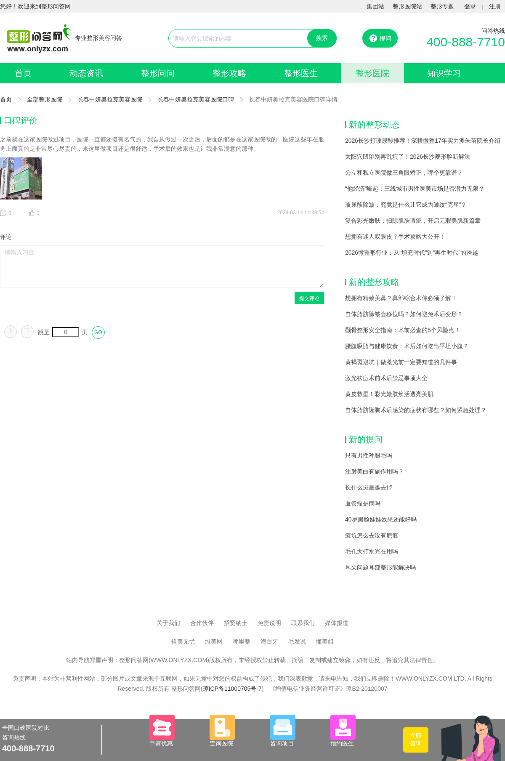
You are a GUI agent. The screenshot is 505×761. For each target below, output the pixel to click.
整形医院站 (407, 6)
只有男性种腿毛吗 (368, 455)
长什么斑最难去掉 (368, 487)
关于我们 (168, 623)
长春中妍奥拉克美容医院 (109, 99)
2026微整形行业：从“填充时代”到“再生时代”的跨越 (411, 252)
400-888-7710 (465, 42)
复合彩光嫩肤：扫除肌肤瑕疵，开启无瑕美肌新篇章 (413, 220)
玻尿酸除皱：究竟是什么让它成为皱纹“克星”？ (406, 204)
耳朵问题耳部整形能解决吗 (380, 567)
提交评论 (309, 298)
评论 (6, 237)
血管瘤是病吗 (362, 503)
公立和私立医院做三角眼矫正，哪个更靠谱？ (404, 172)
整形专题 (442, 6)
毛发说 (297, 641)
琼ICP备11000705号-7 (232, 688)
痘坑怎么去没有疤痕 (371, 535)
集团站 (375, 6)
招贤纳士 (235, 623)
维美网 (214, 641)
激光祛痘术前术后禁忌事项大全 (386, 378)
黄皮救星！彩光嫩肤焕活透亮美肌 (389, 394)
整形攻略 (229, 73)
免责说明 (269, 623)
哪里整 (241, 641)
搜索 (322, 38)
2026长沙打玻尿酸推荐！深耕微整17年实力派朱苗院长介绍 (422, 140)
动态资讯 (86, 73)
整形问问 (158, 73)
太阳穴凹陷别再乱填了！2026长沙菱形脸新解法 (407, 156)
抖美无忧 (183, 641)
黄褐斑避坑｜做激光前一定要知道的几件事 (401, 362)
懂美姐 (325, 641)
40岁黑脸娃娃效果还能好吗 (381, 519)
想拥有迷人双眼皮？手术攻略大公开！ (395, 236)
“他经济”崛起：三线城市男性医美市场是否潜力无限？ (414, 188)
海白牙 (269, 641)
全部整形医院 (44, 99)
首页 (23, 73)
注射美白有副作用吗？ (374, 471)
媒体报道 (336, 623)
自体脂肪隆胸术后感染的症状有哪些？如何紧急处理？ (415, 410)
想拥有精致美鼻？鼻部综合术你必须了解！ (401, 298)
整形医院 (372, 73)
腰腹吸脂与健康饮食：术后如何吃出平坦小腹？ (407, 346)
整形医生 (301, 73)
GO (98, 332)
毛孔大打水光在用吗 (371, 551)
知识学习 (444, 73)
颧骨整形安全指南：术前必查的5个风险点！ (402, 330)
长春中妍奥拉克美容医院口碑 (195, 99)
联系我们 (303, 623)
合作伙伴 (202, 623)
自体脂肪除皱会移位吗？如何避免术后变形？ (404, 314)
